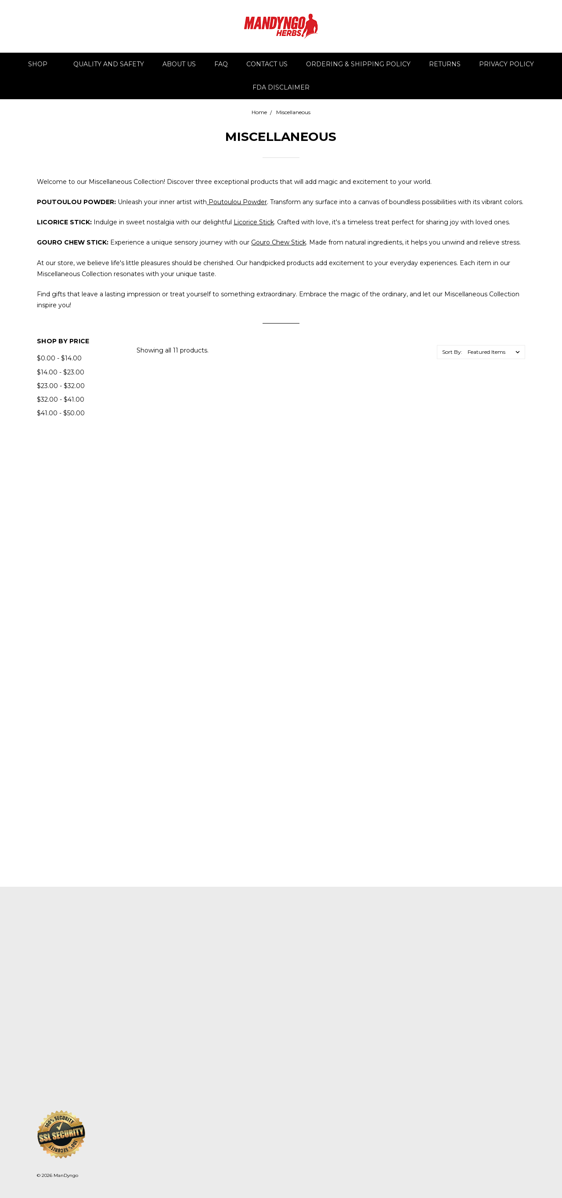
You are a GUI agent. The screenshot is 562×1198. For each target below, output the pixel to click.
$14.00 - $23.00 (60, 372)
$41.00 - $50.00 (61, 413)
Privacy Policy (506, 64)
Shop (41, 64)
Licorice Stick (254, 222)
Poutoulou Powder (237, 202)
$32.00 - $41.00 (60, 399)
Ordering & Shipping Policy (358, 64)
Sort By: (452, 352)
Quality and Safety (108, 64)
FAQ (221, 64)
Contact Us (267, 64)
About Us (179, 64)
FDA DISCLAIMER (281, 87)
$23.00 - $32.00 (61, 386)
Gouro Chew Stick (278, 242)
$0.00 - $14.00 (59, 358)
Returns (445, 64)
